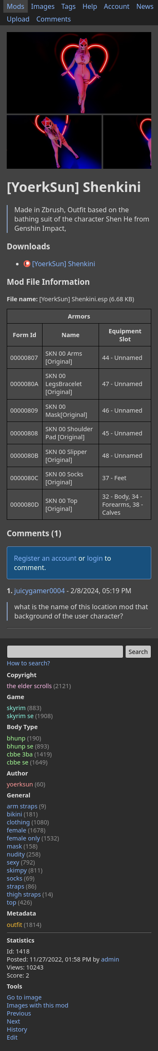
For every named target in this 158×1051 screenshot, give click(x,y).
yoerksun (26, 784)
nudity (23, 854)
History (17, 1029)
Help (90, 6)
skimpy (25, 870)
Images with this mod (37, 1005)
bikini (22, 814)
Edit (12, 1037)
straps (21, 886)
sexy (21, 862)
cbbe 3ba (29, 754)
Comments (53, 19)
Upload (18, 19)
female (26, 830)
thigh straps (30, 894)
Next (13, 1021)
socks (21, 878)
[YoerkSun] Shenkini (59, 263)
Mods (15, 6)
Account (117, 6)
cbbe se (27, 762)
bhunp (24, 738)
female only (33, 838)
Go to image (24, 997)
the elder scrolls (39, 686)
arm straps (26, 806)
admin (110, 959)
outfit (24, 925)
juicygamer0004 (39, 590)
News (144, 6)
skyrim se (30, 716)
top (19, 902)
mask (22, 846)
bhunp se (28, 746)
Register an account (45, 558)
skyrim (24, 708)
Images (43, 6)
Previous (19, 1013)
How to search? (28, 663)
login (95, 558)
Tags (69, 6)
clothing (28, 822)
